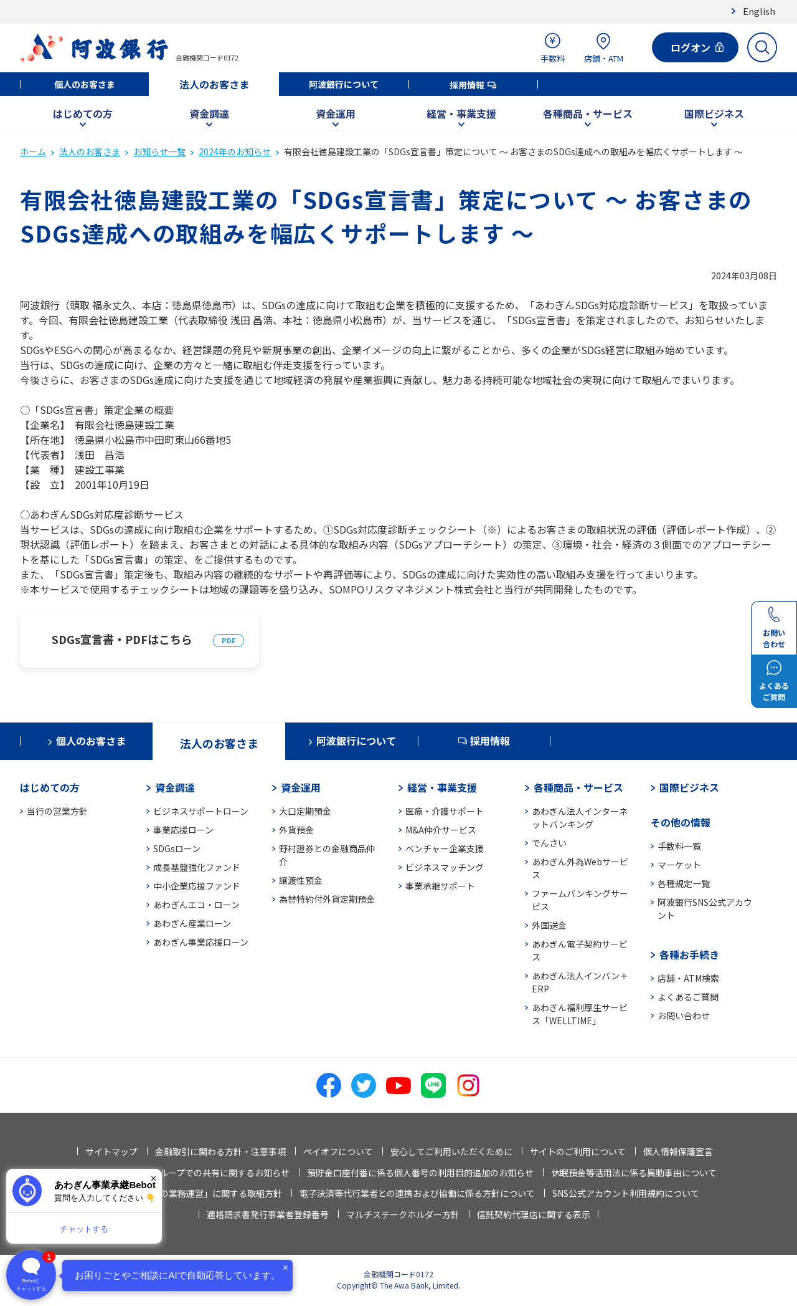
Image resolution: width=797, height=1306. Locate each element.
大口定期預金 (305, 811)
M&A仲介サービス (440, 829)
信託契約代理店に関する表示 (533, 1214)
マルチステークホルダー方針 (403, 1214)
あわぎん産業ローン (192, 923)
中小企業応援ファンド (196, 886)
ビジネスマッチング (444, 867)
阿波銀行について (344, 84)
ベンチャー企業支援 (444, 848)
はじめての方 (83, 113)
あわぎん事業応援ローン (200, 942)
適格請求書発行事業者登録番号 (268, 1214)
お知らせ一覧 (159, 151)
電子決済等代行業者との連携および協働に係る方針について (417, 1193)
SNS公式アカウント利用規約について (625, 1193)
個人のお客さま (84, 84)
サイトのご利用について (578, 1151)
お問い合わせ (684, 1015)
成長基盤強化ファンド (196, 867)
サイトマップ (111, 1151)
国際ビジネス (714, 113)
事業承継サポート (440, 886)
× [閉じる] (153, 1178)
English (759, 10)
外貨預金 (296, 829)
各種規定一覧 (684, 883)
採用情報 (467, 85)
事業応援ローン (183, 829)
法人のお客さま (214, 84)
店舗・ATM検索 (688, 978)
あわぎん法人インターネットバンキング (580, 817)
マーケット (679, 864)
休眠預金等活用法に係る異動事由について (634, 1172)
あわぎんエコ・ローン (196, 904)
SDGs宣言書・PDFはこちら (122, 639)
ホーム (33, 151)
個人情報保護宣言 (678, 1151)
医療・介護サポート (444, 811)
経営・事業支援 (461, 113)
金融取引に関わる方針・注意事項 (220, 1151)
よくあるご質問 (688, 997)
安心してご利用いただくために (451, 1151)
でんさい (549, 843)
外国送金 (549, 925)
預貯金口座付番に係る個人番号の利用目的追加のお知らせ (420, 1172)
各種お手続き (689, 954)
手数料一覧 (679, 846)
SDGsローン (176, 848)
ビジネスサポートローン (200, 811)
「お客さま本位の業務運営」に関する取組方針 (190, 1193)
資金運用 (336, 113)
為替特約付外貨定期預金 (327, 899)
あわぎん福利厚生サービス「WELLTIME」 (580, 1014)
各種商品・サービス (588, 113)
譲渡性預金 (301, 880)
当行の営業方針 (57, 811)
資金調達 (209, 113)
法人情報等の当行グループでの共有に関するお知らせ (185, 1172)
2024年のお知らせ (235, 151)
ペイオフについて (338, 1151)
